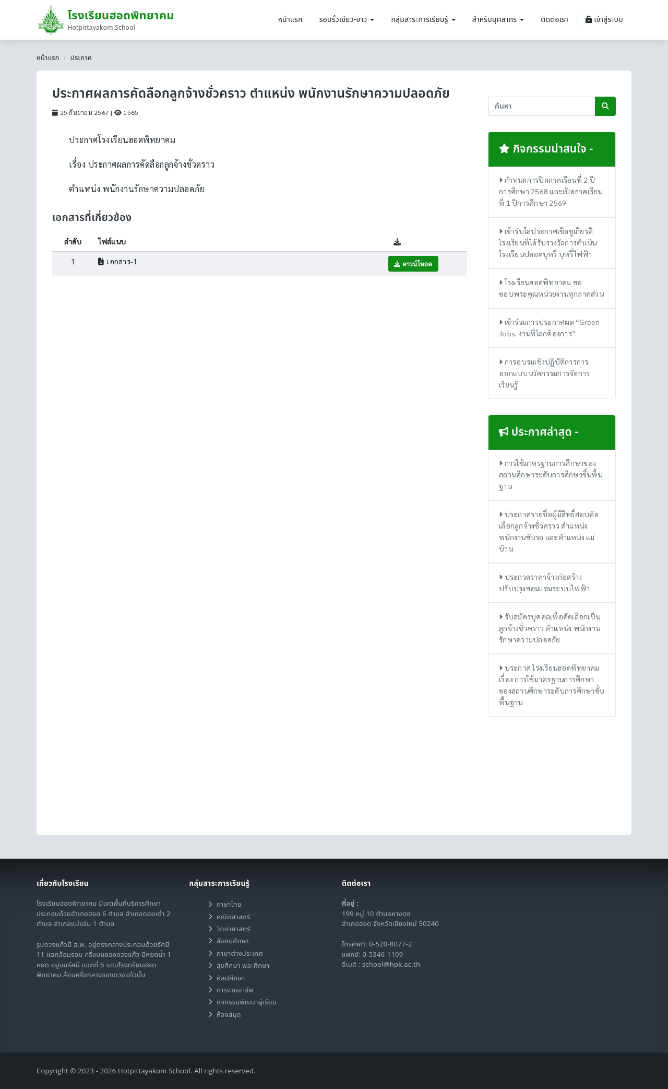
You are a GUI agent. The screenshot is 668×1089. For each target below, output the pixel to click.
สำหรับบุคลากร (498, 19)
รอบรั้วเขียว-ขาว (347, 19)
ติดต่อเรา (554, 19)
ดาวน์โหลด (413, 264)
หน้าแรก (290, 19)
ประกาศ (81, 58)
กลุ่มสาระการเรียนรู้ (423, 19)
